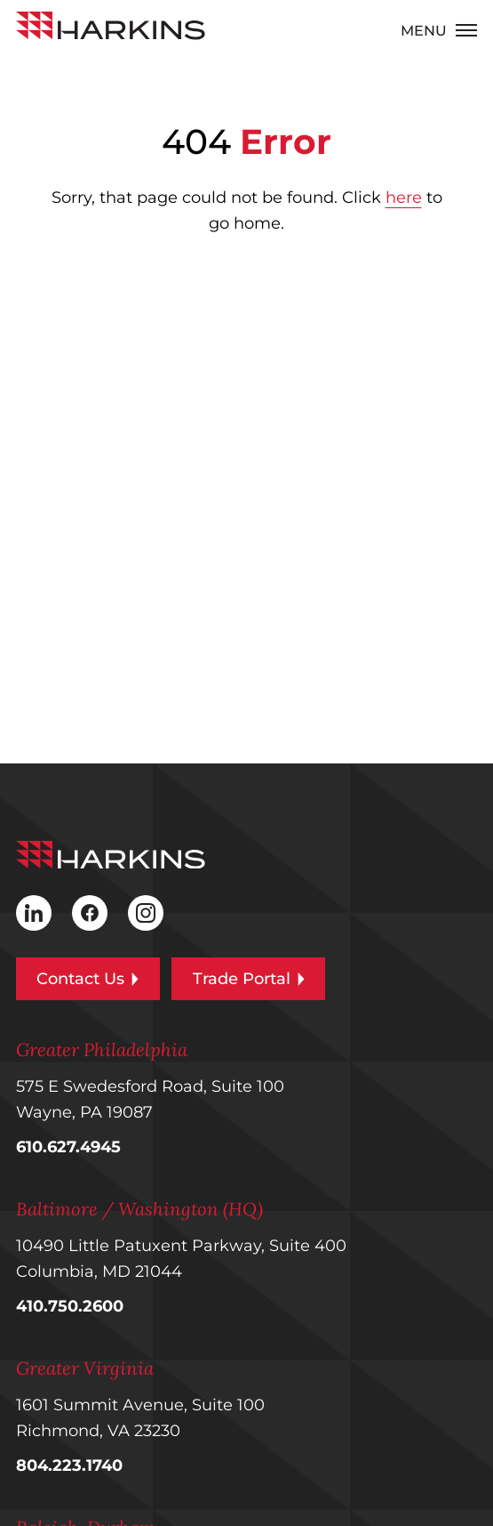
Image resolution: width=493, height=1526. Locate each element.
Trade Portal (249, 979)
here (404, 197)
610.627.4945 (68, 1147)
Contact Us (87, 979)
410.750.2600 (69, 1306)
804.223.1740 (69, 1465)
